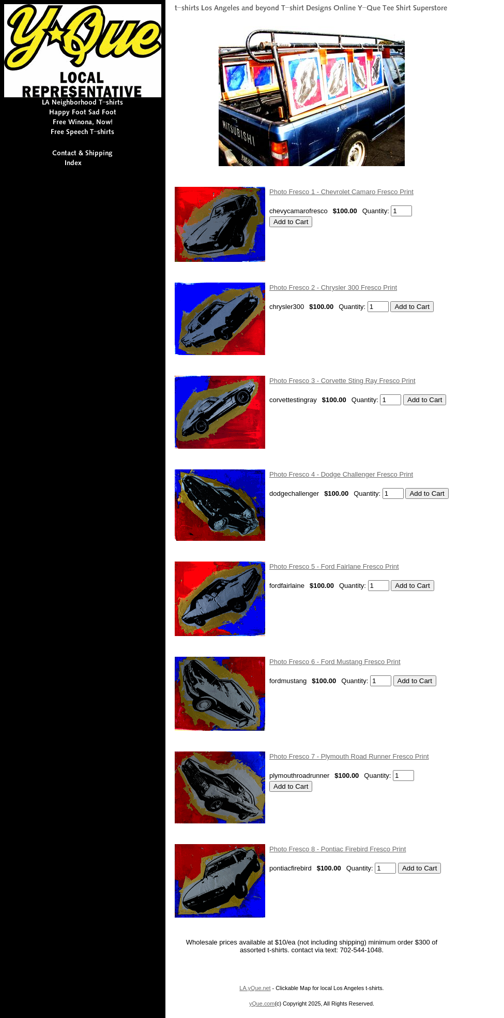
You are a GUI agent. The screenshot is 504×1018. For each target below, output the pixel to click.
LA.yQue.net (254, 988)
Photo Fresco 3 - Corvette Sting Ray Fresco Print (342, 381)
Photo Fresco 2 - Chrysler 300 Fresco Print (333, 287)
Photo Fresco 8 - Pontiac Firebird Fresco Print (337, 849)
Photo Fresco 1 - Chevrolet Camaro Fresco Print (341, 192)
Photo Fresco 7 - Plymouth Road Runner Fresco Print (349, 756)
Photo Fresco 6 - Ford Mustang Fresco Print (335, 662)
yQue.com (261, 1003)
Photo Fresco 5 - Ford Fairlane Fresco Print (334, 566)
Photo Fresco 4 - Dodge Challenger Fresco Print (341, 474)
